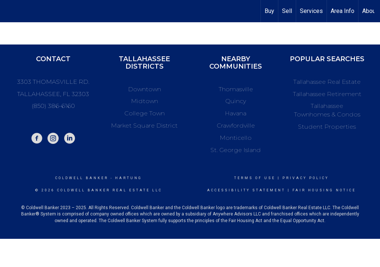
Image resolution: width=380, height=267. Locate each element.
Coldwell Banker (81, 178)
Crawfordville (236, 125)
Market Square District (144, 125)
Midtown (144, 101)
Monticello (236, 137)
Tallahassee (327, 105)
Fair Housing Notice (324, 190)
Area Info (342, 10)
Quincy (235, 101)
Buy (269, 10)
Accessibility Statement (246, 190)
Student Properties (327, 126)
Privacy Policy (305, 178)
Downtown (144, 89)
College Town (144, 113)
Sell (287, 10)
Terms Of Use (254, 178)
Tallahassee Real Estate (327, 81)
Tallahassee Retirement (327, 94)
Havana (235, 113)
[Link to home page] (9, 11)
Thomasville (236, 89)
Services (311, 10)
